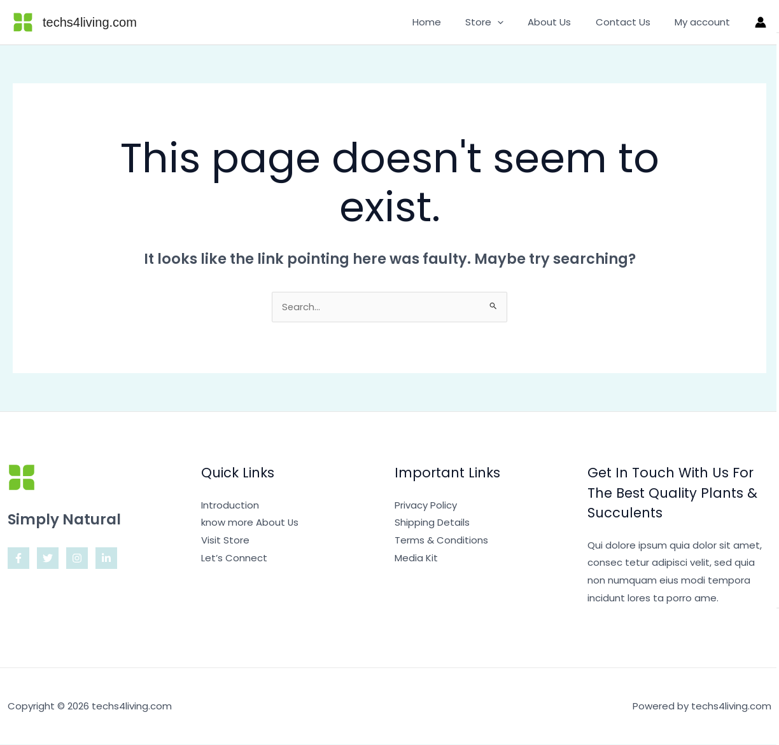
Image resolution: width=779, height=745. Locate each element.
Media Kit (416, 558)
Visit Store (225, 540)
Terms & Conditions (441, 540)
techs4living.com (90, 22)
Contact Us (630, 22)
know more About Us (250, 523)
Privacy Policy (426, 505)
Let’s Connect (234, 558)
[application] (516, 22)
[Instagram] (77, 559)
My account (705, 22)
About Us (562, 22)
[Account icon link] (760, 22)
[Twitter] (48, 559)
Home (450, 22)
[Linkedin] (106, 559)
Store (503, 22)
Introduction (230, 505)
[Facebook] (18, 559)
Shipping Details (432, 523)
